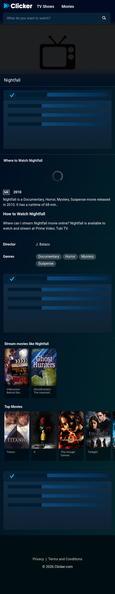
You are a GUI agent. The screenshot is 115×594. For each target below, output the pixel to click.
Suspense (46, 263)
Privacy (38, 559)
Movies (68, 6)
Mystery (87, 256)
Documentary (48, 256)
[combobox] (56, 18)
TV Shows (45, 6)
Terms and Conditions (65, 559)
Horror (70, 256)
